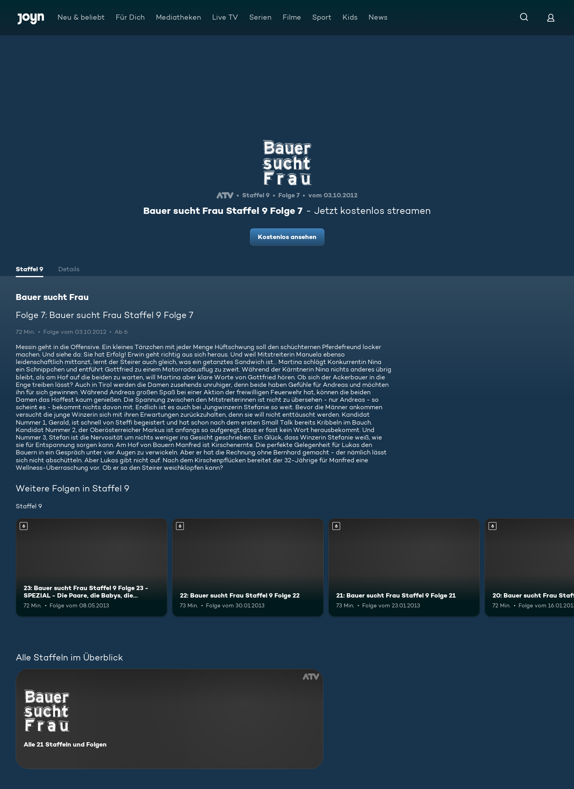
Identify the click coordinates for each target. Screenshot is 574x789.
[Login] (550, 17)
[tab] (29, 270)
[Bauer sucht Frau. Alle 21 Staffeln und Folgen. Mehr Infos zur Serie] (169, 719)
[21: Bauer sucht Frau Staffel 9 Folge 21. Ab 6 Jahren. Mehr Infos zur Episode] (404, 567)
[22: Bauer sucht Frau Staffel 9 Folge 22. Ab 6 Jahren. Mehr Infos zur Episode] (248, 567)
